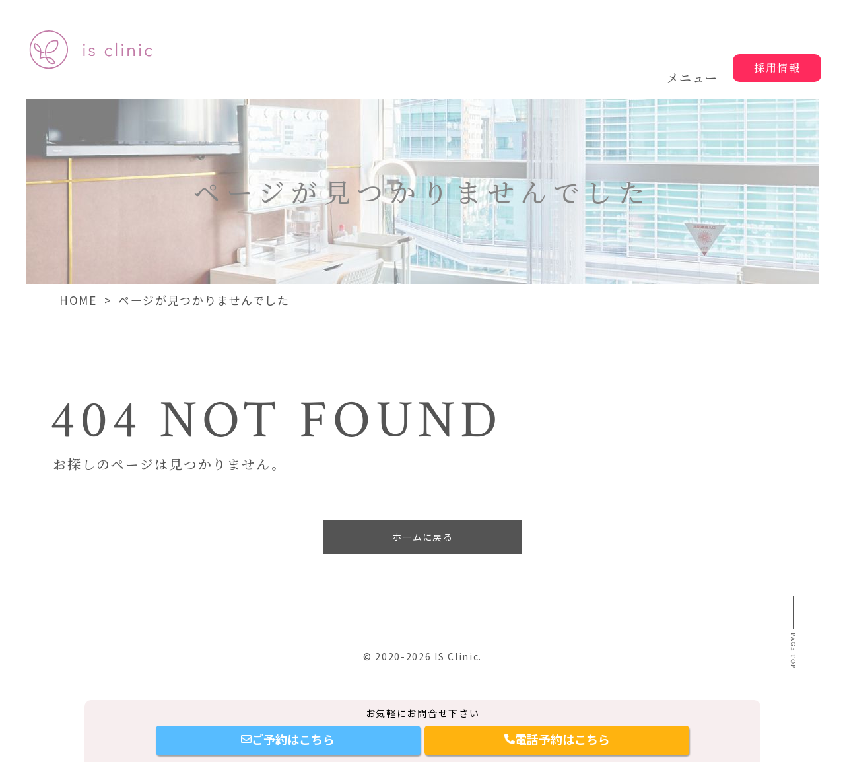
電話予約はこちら (557, 738)
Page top (790, 675)
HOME (78, 300)
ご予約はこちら (288, 738)
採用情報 (777, 67)
